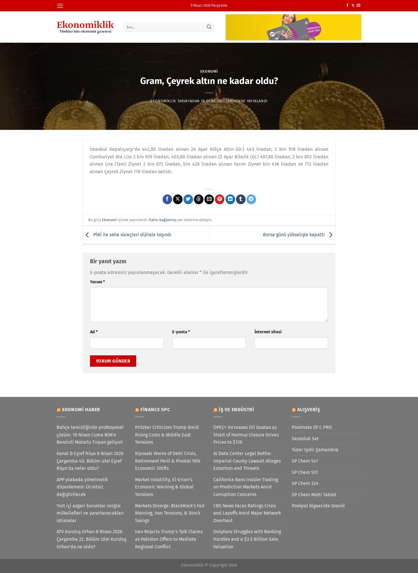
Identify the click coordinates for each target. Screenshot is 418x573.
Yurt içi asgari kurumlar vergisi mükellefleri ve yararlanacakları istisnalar (90, 513)
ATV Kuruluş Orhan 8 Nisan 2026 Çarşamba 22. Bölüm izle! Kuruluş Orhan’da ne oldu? (91, 539)
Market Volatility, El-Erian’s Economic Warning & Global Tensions (164, 487)
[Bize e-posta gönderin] (358, 5)
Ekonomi (209, 71)
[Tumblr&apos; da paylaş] (241, 199)
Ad (94, 332)
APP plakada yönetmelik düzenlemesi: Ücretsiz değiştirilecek (82, 487)
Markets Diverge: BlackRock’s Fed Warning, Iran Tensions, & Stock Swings (170, 513)
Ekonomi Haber (81, 409)
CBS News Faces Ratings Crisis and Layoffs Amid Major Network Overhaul (247, 513)
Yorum (97, 282)
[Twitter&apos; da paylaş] (188, 199)
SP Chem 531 (305, 472)
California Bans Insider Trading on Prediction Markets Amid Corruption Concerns (245, 487)
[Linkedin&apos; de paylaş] (230, 199)
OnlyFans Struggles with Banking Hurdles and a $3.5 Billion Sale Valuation (247, 539)
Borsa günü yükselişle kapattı (299, 234)
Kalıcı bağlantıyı (163, 220)
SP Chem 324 (305, 483)
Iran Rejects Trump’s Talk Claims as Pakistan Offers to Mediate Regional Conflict (169, 539)
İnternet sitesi (268, 332)
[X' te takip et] (353, 5)
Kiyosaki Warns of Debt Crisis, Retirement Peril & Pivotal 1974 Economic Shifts (168, 461)
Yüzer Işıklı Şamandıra (315, 449)
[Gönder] (209, 27)
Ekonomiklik (163, 101)
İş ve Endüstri (236, 409)
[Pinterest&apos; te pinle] (219, 199)
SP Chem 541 (305, 461)
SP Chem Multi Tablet (314, 494)
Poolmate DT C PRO (312, 427)
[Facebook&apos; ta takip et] (347, 5)
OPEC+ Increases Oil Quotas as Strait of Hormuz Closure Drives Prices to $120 (246, 435)
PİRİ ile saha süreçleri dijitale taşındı (127, 234)
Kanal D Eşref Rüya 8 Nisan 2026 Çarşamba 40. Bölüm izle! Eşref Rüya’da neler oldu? (90, 461)
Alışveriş (308, 409)
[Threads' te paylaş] (198, 199)
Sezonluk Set (305, 438)
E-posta (181, 332)
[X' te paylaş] (178, 199)
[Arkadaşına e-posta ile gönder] (209, 199)
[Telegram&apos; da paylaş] (251, 199)
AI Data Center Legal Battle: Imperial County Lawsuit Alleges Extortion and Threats (247, 461)
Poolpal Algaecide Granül (318, 505)
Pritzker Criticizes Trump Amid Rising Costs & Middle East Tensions (167, 435)
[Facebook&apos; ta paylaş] (167, 199)
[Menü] (60, 5)
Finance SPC (155, 409)
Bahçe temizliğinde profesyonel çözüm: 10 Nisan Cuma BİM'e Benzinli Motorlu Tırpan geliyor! (90, 435)
